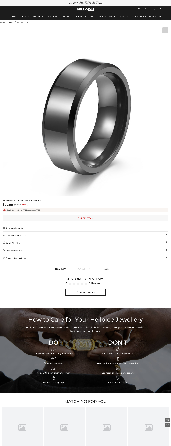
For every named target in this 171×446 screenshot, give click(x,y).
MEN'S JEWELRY (15, 9)
